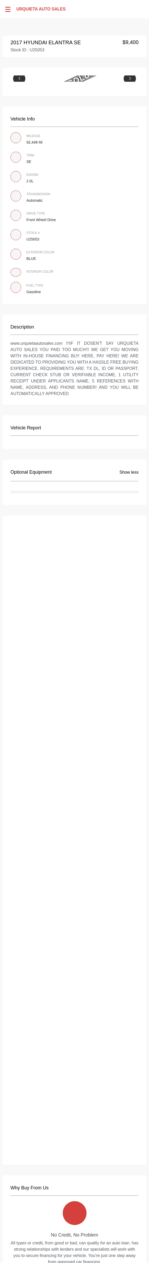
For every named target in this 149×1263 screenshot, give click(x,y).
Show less (129, 472)
